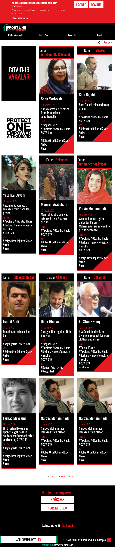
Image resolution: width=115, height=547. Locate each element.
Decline (96, 4)
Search (99, 35)
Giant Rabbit (68, 525)
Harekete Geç (57, 508)
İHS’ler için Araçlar (15, 35)
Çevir (110, 42)
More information (20, 18)
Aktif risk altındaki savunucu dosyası (84, 540)
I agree (81, 4)
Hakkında (72, 35)
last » (70, 476)
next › (62, 476)
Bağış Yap (43, 35)
